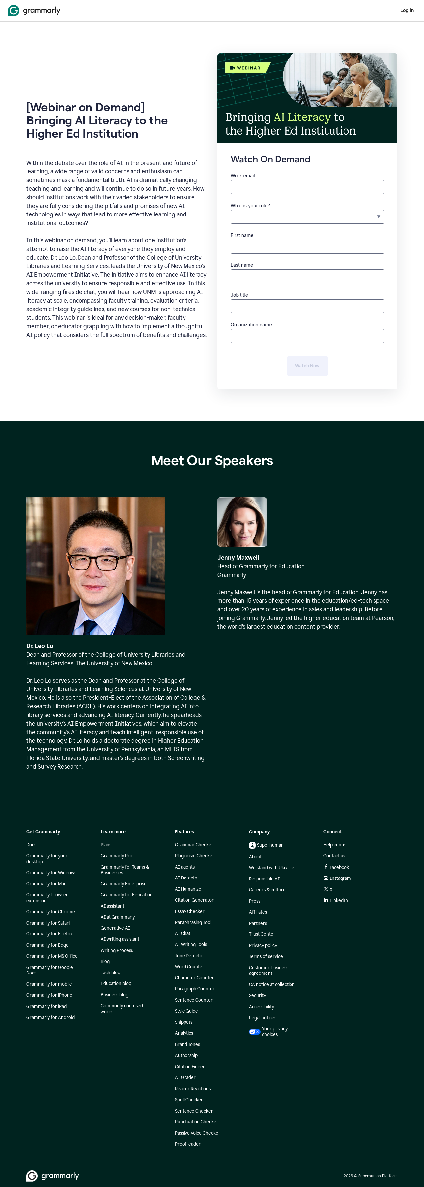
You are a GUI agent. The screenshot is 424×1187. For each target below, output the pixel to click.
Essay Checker (190, 911)
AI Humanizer (189, 889)
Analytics (184, 1033)
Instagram (337, 878)
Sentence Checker (194, 1111)
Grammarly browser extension (47, 898)
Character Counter (194, 978)
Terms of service (266, 956)
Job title (239, 295)
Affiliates (258, 912)
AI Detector (187, 878)
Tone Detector (189, 956)
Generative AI (115, 928)
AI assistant (112, 906)
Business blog (114, 995)
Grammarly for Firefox (49, 934)
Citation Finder (190, 1066)
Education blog (116, 983)
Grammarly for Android (50, 1017)
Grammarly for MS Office (52, 956)
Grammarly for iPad (46, 1006)
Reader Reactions (193, 1089)
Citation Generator (194, 900)
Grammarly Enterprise (124, 884)
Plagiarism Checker (194, 856)
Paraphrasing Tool (193, 922)
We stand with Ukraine (271, 868)
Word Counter (189, 967)
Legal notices (262, 1018)
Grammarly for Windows (51, 873)
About (255, 857)
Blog (105, 961)
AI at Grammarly (118, 917)
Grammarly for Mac (46, 884)
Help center (335, 845)
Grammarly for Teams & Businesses (125, 870)
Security (257, 995)
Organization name (251, 324)
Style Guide (186, 1011)
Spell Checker (189, 1100)
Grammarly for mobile (49, 984)
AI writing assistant (120, 939)
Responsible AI (264, 879)
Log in (407, 10)
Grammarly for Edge (47, 945)
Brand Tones (187, 1044)
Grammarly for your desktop (47, 859)
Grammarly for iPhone (49, 995)
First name (242, 235)
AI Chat (182, 933)
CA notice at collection (272, 984)
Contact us (334, 856)
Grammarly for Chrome (50, 912)
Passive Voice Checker (197, 1133)
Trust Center (262, 934)
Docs (31, 845)
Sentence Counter (194, 1000)
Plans (106, 845)
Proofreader (188, 1144)
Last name (242, 265)
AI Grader (185, 1077)
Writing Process (117, 950)
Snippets (183, 1022)
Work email (243, 175)
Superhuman (266, 845)
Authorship (186, 1055)
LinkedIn (335, 900)
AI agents (185, 867)
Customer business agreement (268, 970)
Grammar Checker (194, 845)
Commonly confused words (122, 1009)
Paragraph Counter (195, 989)
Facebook (336, 867)
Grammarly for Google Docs (49, 970)
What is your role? (250, 205)
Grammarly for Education (127, 895)
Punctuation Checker (196, 1122)
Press (254, 901)
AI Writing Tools (191, 944)
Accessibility (261, 1007)
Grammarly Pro (116, 856)
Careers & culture (267, 890)
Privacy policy (263, 945)
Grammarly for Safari (48, 923)
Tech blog (110, 972)
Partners (258, 923)
